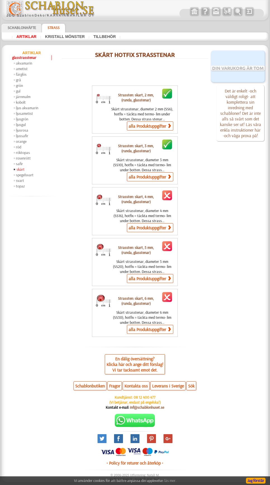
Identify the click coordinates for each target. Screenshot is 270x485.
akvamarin (24, 63)
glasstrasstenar (24, 57)
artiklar (26, 36)
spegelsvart (25, 174)
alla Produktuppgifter (150, 126)
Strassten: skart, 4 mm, (136, 199)
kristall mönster (65, 36)
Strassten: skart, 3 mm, (136, 148)
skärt (20, 169)
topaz (20, 186)
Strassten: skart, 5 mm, (136, 250)
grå (18, 79)
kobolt (21, 102)
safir (19, 163)
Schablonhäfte (22, 27)
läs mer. (170, 480)
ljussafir (22, 135)
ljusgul (21, 124)
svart (20, 180)
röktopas (23, 152)
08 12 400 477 (144, 397)
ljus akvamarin (27, 107)
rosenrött (23, 158)
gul (18, 91)
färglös (21, 74)
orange (21, 141)
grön (19, 85)
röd (18, 146)
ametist (22, 68)
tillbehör (104, 36)
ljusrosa (22, 130)
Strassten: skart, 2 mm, (136, 97)
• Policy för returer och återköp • (134, 463)
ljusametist (24, 113)
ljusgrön (22, 119)
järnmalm (23, 96)
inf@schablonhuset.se (147, 407)
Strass (54, 27)
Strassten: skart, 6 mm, (136, 301)
